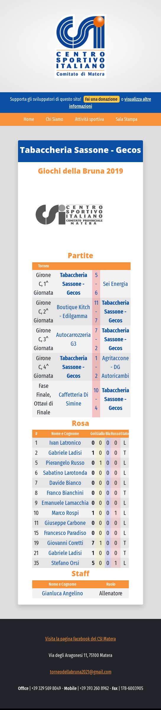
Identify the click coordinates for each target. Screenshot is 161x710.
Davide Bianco (65, 482)
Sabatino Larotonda (65, 472)
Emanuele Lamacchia (65, 502)
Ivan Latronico (65, 442)
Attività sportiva (89, 119)
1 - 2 (96, 367)
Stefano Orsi (65, 562)
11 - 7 (96, 311)
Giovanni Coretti (65, 542)
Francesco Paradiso (65, 532)
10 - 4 (96, 399)
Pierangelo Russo (65, 462)
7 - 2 (96, 339)
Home (29, 119)
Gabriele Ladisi (65, 452)
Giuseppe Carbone (65, 522)
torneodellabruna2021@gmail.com (80, 672)
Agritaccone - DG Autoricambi (115, 367)
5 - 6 (96, 283)
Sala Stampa (126, 119)
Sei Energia (115, 283)
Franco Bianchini (65, 492)
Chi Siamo (54, 119)
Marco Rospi (65, 512)
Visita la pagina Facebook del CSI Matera (80, 639)
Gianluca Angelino (62, 593)
